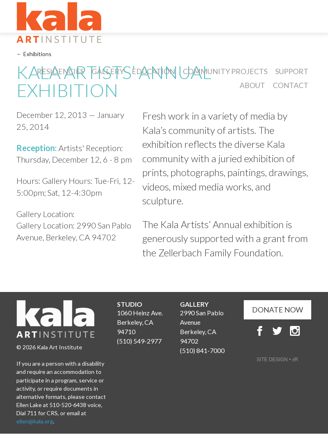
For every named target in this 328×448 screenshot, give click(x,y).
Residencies (60, 71)
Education (153, 71)
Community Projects (225, 71)
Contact (290, 85)
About (252, 85)
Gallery (108, 71)
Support (291, 71)
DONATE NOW (277, 309)
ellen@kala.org (34, 421)
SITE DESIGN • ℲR (277, 359)
